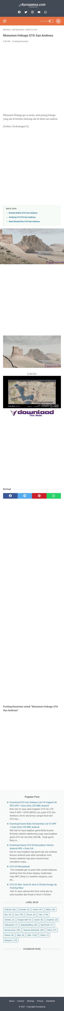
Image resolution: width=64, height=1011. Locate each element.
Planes (9, 935)
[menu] (4, 21)
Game (39, 920)
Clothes (9, 920)
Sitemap (30, 1001)
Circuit (30, 915)
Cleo (43, 915)
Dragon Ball (24, 920)
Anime (38, 909)
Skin (32, 935)
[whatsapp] (45, 12)
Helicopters (11, 925)
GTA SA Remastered (19, 866)
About (11, 1001)
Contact (20, 1001)
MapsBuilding (29, 925)
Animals (24, 909)
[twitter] (25, 12)
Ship (20, 935)
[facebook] (19, 12)
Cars (19, 915)
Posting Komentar (20, 41)
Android (10, 909)
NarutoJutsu (12, 930)
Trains (44, 935)
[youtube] (39, 12)
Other (51, 930)
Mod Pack (47, 925)
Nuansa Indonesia (33, 930)
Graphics (52, 920)
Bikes (50, 909)
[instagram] (32, 12)
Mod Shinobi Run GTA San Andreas (24, 221)
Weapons (10, 940)
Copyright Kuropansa (36, 1007)
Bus (7, 915)
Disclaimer (50, 1001)
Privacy (40, 1001)
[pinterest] (39, 496)
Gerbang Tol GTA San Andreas (22, 217)
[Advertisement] (32, 78)
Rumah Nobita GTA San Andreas (23, 213)
